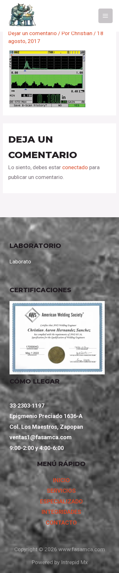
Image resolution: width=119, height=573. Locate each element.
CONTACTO (61, 522)
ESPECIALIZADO (61, 501)
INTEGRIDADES (61, 511)
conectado (75, 167)
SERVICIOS (61, 490)
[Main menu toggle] (105, 16)
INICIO (61, 480)
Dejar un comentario (32, 33)
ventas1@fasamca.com (41, 437)
